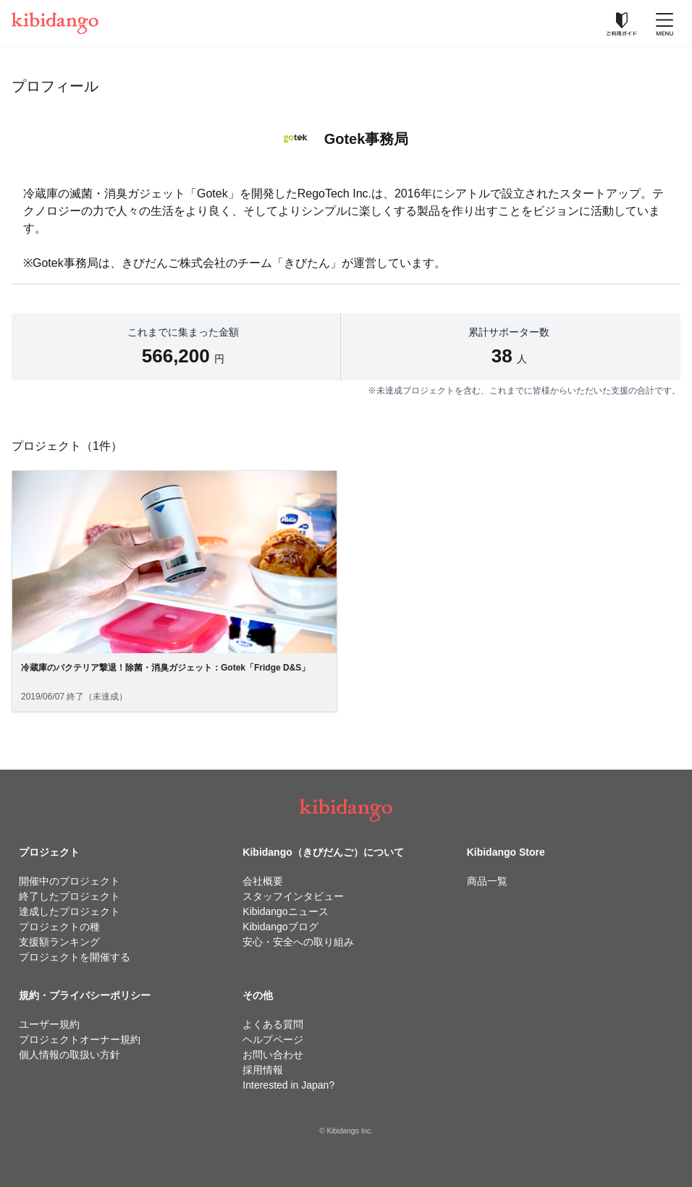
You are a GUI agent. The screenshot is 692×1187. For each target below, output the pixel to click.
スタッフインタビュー (293, 896)
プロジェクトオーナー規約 (79, 1039)
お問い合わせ (272, 1054)
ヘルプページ (272, 1039)
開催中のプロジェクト (69, 881)
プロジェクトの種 (59, 926)
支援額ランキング (59, 942)
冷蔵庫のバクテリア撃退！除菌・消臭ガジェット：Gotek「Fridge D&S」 (165, 668)
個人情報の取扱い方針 (69, 1054)
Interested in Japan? (288, 1085)
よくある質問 (272, 1024)
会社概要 (262, 881)
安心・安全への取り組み (298, 942)
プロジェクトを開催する (74, 957)
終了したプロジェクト (69, 896)
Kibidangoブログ (280, 926)
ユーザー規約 (49, 1024)
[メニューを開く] (664, 23)
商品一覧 (487, 881)
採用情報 (262, 1070)
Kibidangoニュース (285, 911)
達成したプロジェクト (69, 911)
